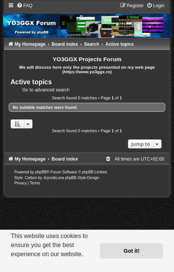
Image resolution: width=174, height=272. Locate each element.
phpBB (40, 172)
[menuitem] (24, 5)
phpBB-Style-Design (82, 178)
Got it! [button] (132, 251)
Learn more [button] (27, 264)
